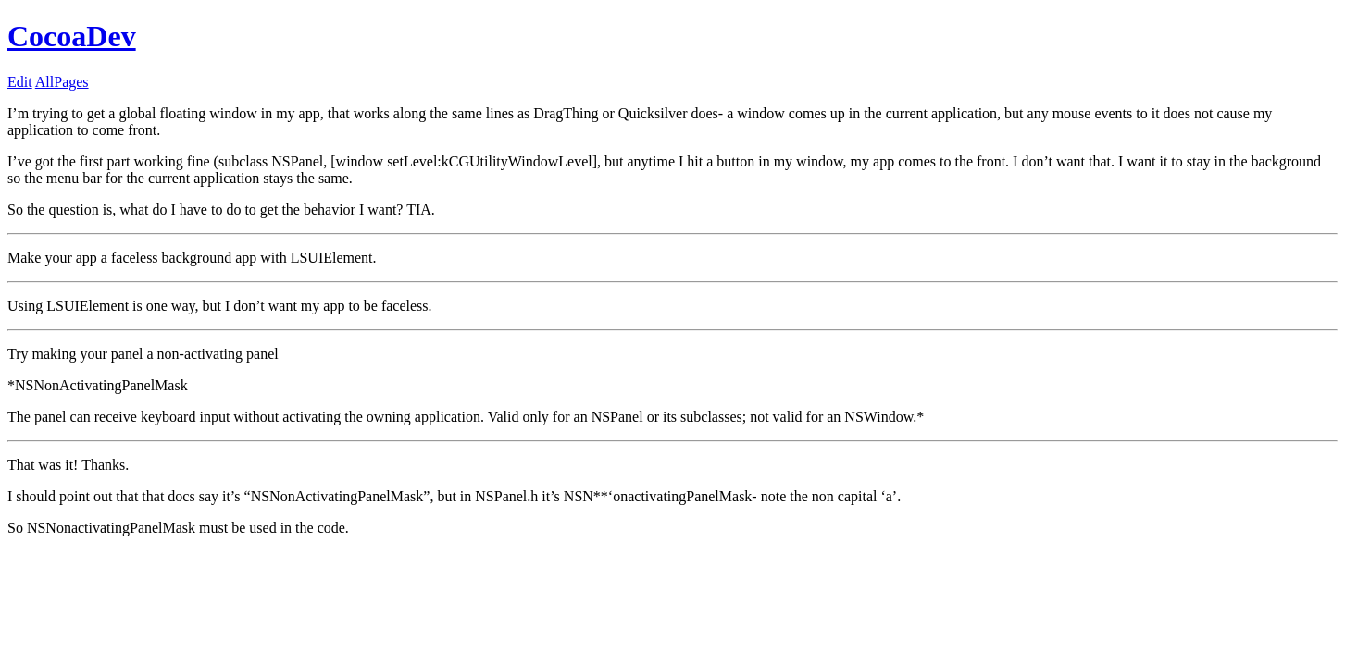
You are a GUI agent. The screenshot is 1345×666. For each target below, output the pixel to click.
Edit (19, 82)
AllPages (62, 82)
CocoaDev (71, 36)
